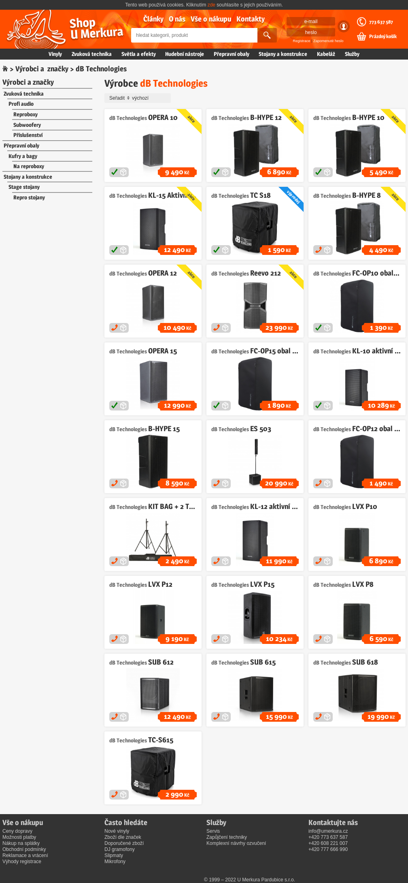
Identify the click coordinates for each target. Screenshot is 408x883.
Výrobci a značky (41, 68)
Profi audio (21, 103)
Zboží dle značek (122, 837)
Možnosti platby (19, 837)
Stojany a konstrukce (283, 54)
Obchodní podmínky (24, 849)
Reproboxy (25, 114)
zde (211, 5)
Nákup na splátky (21, 843)
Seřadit (138, 98)
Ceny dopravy (17, 831)
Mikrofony (114, 861)
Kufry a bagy (22, 156)
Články (153, 19)
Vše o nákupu (211, 19)
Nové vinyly (116, 831)
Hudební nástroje (184, 54)
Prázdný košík (383, 36)
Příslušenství (27, 135)
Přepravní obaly (231, 54)
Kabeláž (326, 54)
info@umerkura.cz (328, 831)
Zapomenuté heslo (328, 41)
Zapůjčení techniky (226, 837)
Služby (352, 54)
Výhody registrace (21, 861)
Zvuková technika (92, 54)
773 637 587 (381, 21)
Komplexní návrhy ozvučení (236, 843)
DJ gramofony (119, 849)
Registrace (301, 41)
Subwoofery (27, 125)
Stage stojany (24, 187)
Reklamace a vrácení (25, 855)
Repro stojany (29, 197)
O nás (177, 19)
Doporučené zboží (124, 843)
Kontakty (250, 19)
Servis (213, 831)
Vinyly (55, 54)
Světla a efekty (138, 54)
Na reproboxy (28, 166)
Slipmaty (113, 855)
